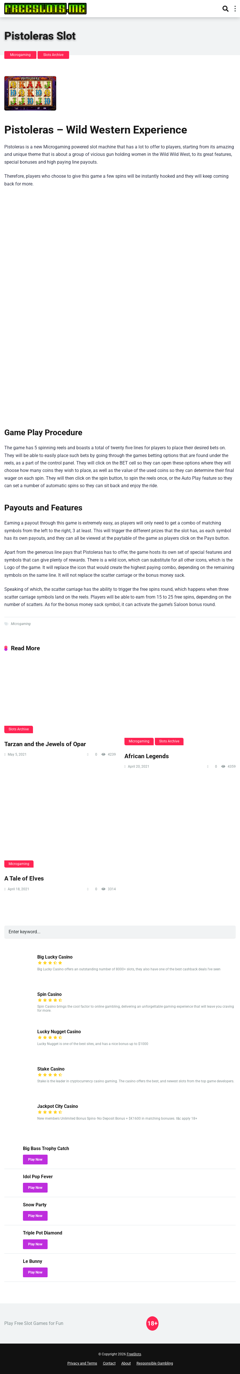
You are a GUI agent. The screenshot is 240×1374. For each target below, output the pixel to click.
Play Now (35, 1160)
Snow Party (34, 1204)
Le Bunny (32, 1261)
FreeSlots (134, 1354)
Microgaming (20, 55)
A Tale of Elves (24, 878)
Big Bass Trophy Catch (46, 1148)
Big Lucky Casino (55, 957)
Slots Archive (53, 55)
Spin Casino (49, 994)
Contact (109, 1363)
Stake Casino (51, 1069)
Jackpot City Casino (57, 1106)
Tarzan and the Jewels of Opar (45, 744)
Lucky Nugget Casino (59, 1031)
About (126, 1363)
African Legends (146, 756)
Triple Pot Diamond (42, 1233)
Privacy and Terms (82, 1363)
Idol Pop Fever (38, 1176)
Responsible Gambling (154, 1363)
